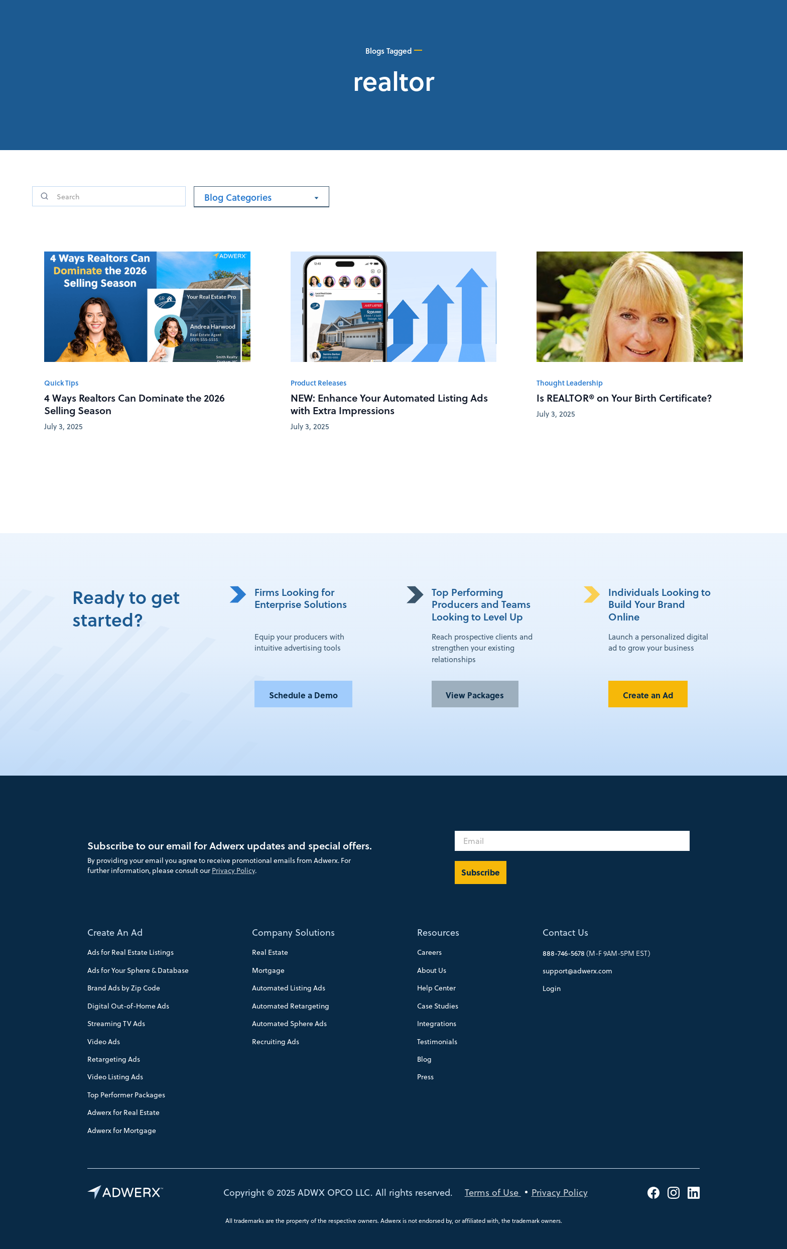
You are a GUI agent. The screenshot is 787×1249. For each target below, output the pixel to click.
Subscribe (480, 872)
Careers (429, 952)
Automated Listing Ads (288, 987)
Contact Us (565, 932)
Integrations (436, 1023)
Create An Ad (115, 932)
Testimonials (437, 1041)
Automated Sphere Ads (289, 1023)
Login (552, 988)
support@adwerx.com (577, 970)
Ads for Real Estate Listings (130, 952)
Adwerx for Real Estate (123, 1112)
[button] (261, 197)
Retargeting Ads (113, 1059)
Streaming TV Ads (116, 1023)
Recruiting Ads (275, 1041)
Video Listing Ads (115, 1076)
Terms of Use (493, 1192)
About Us (431, 970)
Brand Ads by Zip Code (123, 987)
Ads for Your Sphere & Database (138, 970)
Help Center (436, 987)
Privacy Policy (233, 870)
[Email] (572, 841)
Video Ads (103, 1041)
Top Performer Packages (126, 1094)
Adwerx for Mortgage (121, 1130)
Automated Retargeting (290, 1006)
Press (425, 1076)
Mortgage (268, 970)
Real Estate (270, 952)
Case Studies (437, 1006)
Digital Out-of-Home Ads (128, 1006)
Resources (438, 932)
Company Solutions (293, 932)
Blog (424, 1059)
